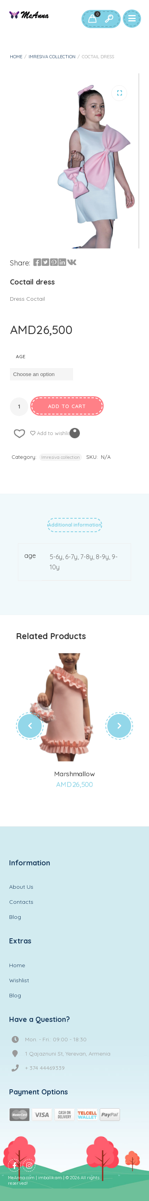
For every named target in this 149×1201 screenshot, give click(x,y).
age (20, 356)
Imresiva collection (52, 56)
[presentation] (30, 726)
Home (16, 56)
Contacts (21, 901)
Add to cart (67, 406)
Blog (15, 916)
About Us (21, 886)
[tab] (74, 526)
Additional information (74, 525)
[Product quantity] (19, 406)
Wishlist (19, 980)
